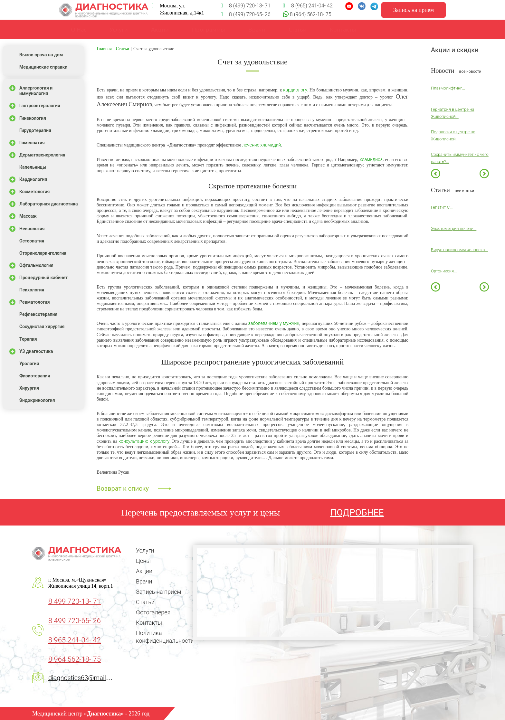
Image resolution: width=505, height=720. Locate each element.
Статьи (145, 602)
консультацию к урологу (144, 441)
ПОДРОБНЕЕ (357, 512)
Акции (144, 571)
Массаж (28, 216)
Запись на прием (158, 591)
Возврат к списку (123, 488)
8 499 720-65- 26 (74, 621)
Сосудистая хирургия (41, 326)
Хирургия (29, 388)
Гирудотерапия (35, 130)
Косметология (34, 191)
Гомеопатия (32, 142)
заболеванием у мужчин (274, 323)
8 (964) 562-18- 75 (310, 14)
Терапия (28, 339)
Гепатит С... (442, 207)
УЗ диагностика (36, 351)
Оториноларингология (42, 253)
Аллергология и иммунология (35, 90)
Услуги (119, 29)
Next (484, 173)
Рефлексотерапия (38, 314)
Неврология (32, 228)
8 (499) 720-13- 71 (246, 6)
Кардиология (33, 179)
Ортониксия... (444, 271)
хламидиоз (371, 159)
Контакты (149, 622)
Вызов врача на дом (41, 54)
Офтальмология (36, 265)
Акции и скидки (455, 50)
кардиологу (295, 89)
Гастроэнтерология (39, 105)
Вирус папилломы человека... (459, 249)
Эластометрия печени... (453, 228)
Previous (435, 173)
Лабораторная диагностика (48, 203)
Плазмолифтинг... (448, 88)
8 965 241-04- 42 (74, 640)
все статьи (464, 191)
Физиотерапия (34, 375)
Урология (29, 363)
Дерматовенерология (42, 154)
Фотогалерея (153, 612)
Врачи (256, 29)
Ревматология (34, 302)
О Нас (78, 29)
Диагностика (103, 10)
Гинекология (32, 118)
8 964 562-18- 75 (74, 659)
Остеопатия (31, 240)
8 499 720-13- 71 (74, 601)
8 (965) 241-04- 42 (308, 6)
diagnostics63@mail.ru (80, 678)
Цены (143, 560)
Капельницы (32, 167)
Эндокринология (37, 400)
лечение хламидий (261, 144)
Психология (31, 289)
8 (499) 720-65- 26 (246, 14)
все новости (470, 71)
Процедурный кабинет (43, 277)
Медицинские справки (43, 67)
